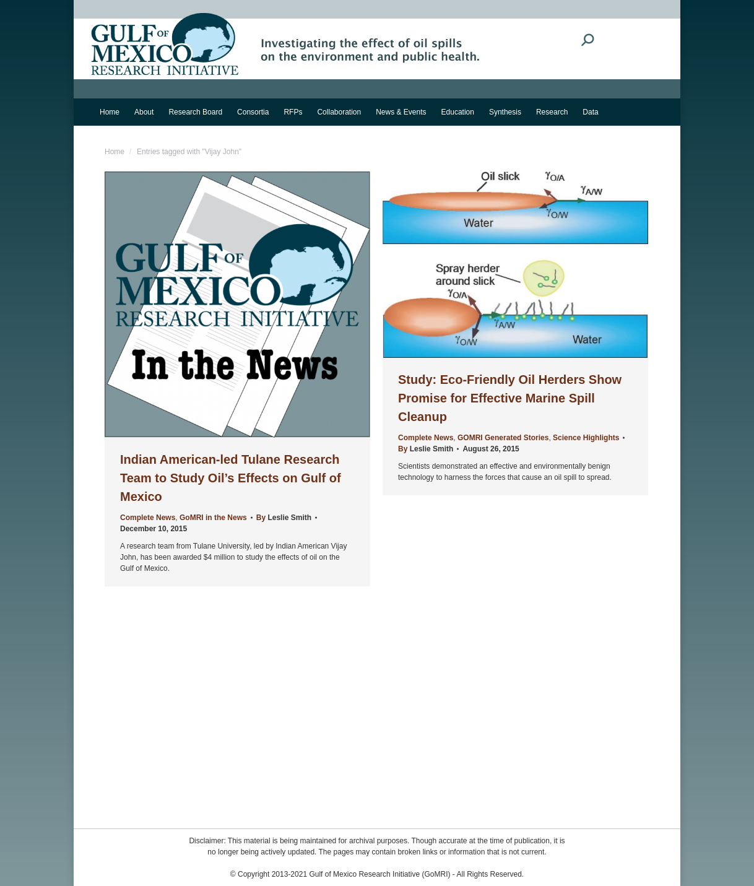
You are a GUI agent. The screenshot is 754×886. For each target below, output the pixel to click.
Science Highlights (586, 437)
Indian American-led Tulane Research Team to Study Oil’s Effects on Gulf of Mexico (230, 478)
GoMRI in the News (213, 517)
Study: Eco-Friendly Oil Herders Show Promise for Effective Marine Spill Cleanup (510, 398)
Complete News (147, 517)
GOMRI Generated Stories (502, 437)
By (283, 517)
